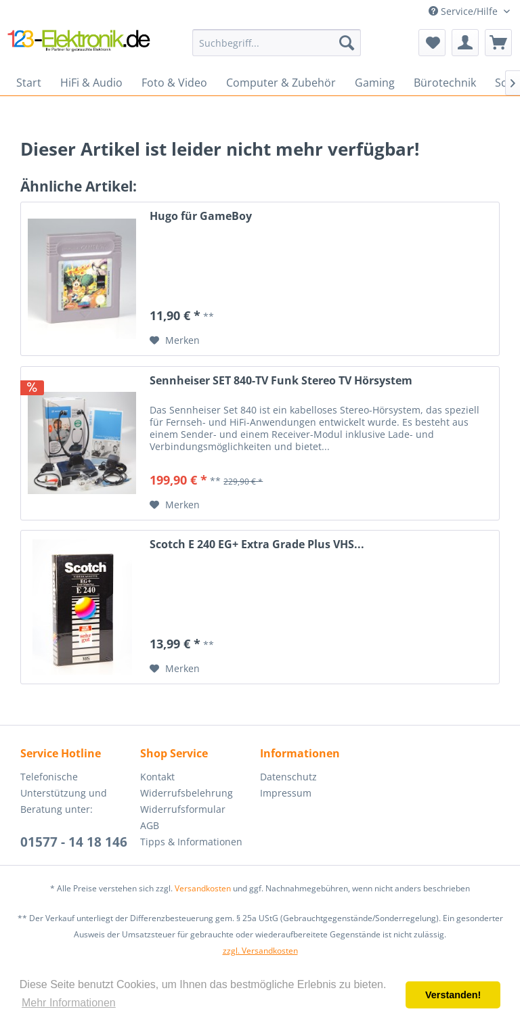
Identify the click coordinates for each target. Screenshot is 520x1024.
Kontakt (157, 776)
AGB (149, 825)
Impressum (285, 792)
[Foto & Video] (174, 82)
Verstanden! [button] (453, 994)
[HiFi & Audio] (91, 82)
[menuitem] (277, 42)
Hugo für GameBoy (201, 216)
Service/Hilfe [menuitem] (464, 11)
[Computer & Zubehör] (281, 82)
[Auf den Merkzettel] (175, 340)
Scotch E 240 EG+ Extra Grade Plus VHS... (257, 544)
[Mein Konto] (465, 42)
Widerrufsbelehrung (186, 792)
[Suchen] (346, 42)
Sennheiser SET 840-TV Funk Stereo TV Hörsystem (281, 381)
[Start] (29, 82)
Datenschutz (288, 776)
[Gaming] (374, 82)
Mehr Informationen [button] (69, 1002)
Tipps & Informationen (191, 841)
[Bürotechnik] (444, 82)
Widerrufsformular (182, 809)
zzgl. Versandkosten (260, 950)
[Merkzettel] (432, 42)
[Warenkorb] (498, 42)
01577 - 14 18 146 (73, 842)
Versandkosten (203, 888)
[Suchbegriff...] (277, 42)
